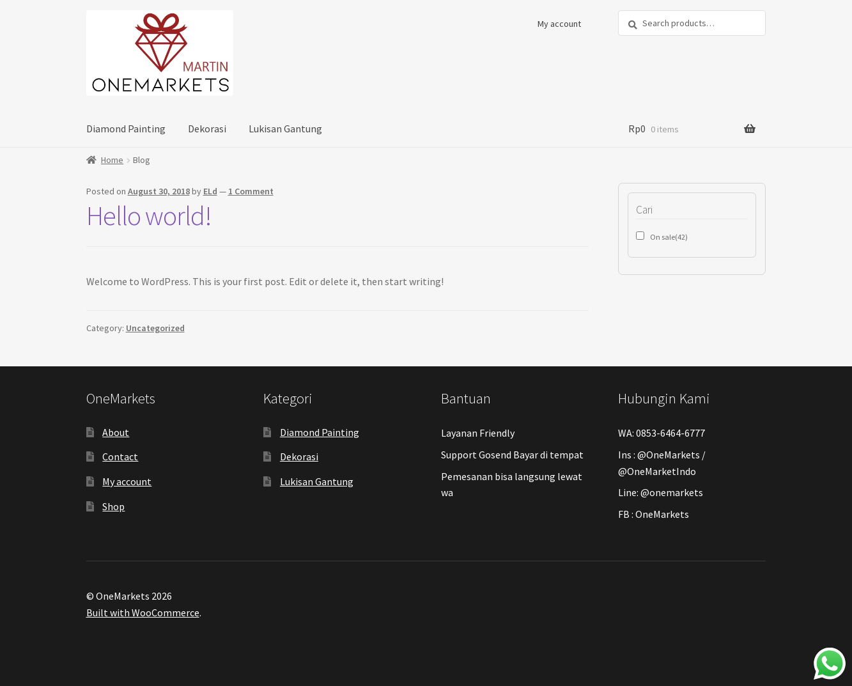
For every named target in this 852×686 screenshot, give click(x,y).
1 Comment (251, 191)
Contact (120, 456)
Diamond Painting (126, 128)
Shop (113, 506)
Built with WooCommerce (142, 612)
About (115, 432)
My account (559, 23)
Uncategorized (155, 328)
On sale (669, 237)
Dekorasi (207, 128)
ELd (210, 191)
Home (112, 160)
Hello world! (149, 215)
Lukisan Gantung (285, 128)
